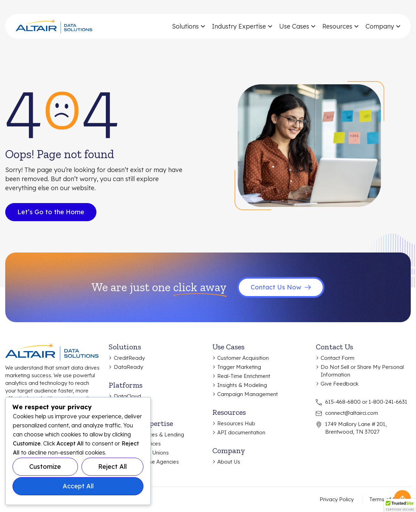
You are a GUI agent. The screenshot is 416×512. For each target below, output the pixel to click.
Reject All (112, 467)
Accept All (78, 486)
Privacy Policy (337, 499)
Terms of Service (390, 499)
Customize (45, 467)
